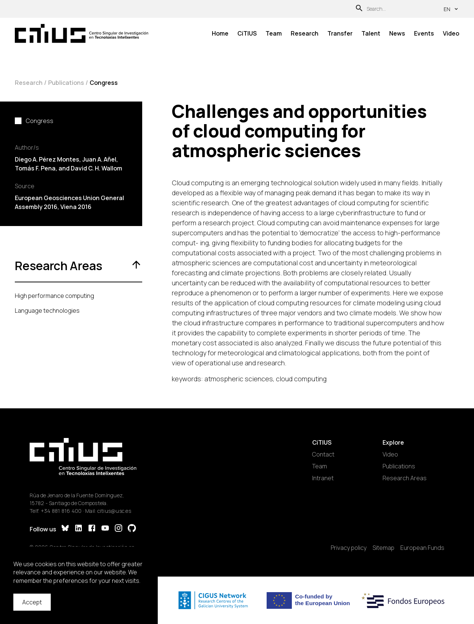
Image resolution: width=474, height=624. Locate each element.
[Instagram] (118, 529)
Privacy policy (349, 548)
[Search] (359, 9)
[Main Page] (81, 33)
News (397, 33)
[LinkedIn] (78, 529)
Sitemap (383, 548)
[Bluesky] (65, 529)
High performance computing (54, 296)
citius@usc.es (114, 510)
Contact (323, 454)
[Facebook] (91, 529)
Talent (370, 33)
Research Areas (405, 478)
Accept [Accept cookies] (32, 602)
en (451, 9)
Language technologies (47, 310)
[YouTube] (105, 529)
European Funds (422, 548)
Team (274, 33)
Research (304, 33)
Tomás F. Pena (35, 168)
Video (451, 33)
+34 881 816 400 (61, 510)
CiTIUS (247, 33)
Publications (66, 83)
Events (424, 33)
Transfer (340, 33)
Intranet (323, 478)
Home (220, 33)
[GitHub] (131, 529)
